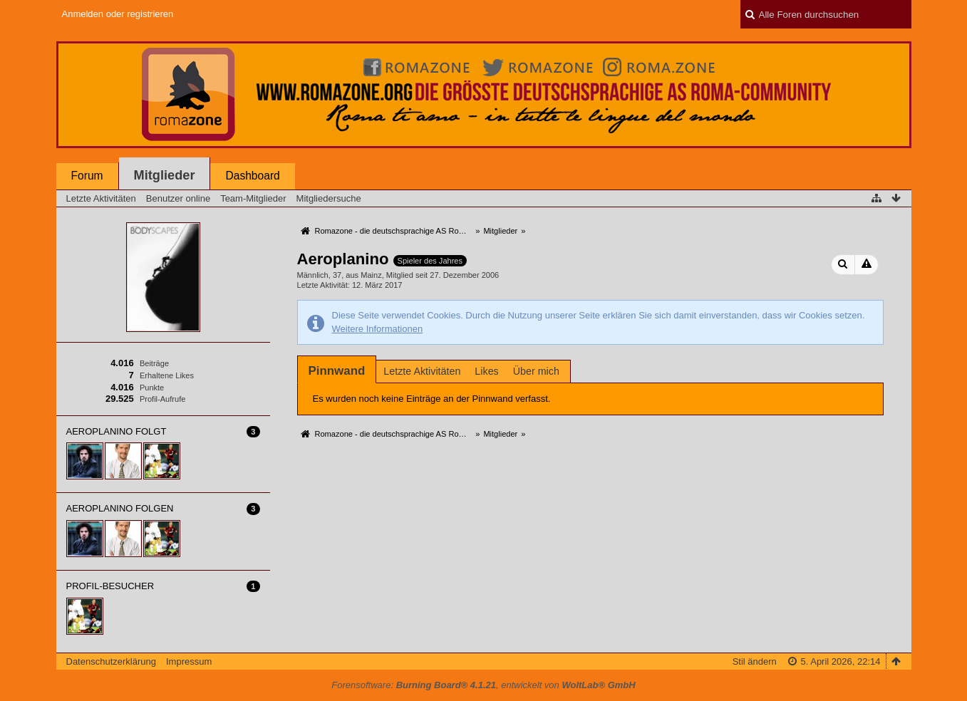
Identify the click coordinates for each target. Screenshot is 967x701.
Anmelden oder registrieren (118, 14)
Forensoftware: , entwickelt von (483, 685)
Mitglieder (164, 175)
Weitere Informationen (377, 328)
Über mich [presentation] (536, 371)
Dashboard (252, 176)
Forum (87, 176)
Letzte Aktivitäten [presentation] (421, 371)
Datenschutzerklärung (111, 661)
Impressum (189, 661)
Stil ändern (755, 661)
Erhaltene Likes (167, 375)
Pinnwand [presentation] (337, 371)
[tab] (337, 370)
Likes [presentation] (486, 371)
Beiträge (154, 363)
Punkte (152, 387)
